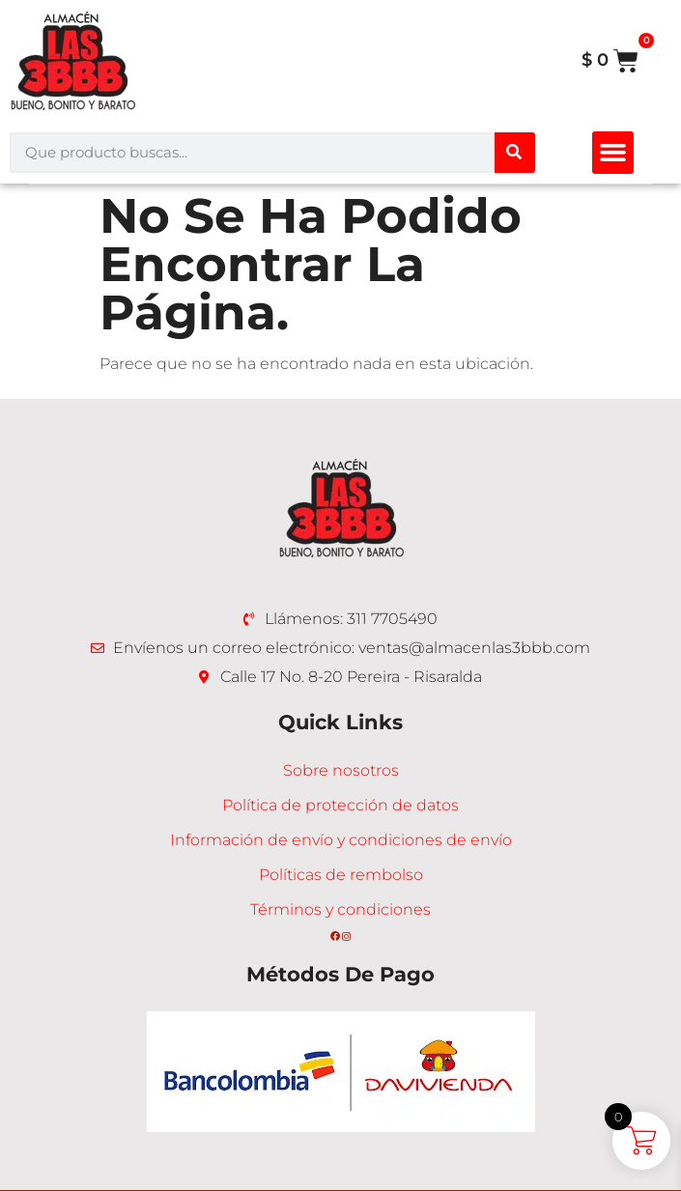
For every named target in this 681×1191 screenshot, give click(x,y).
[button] (613, 152)
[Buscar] (515, 152)
